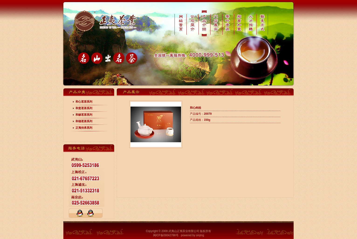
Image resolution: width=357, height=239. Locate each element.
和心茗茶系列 (84, 101)
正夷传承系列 (84, 127)
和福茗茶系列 (84, 121)
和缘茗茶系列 (84, 114)
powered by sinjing (192, 235)
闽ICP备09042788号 (165, 235)
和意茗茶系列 (84, 108)
